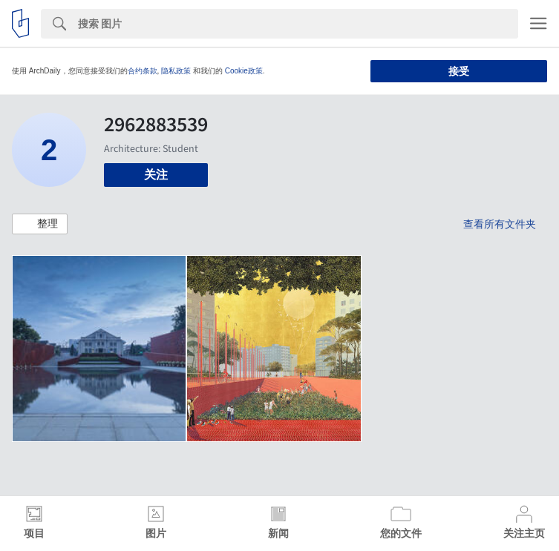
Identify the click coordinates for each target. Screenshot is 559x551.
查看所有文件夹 (499, 224)
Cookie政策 (244, 71)
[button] (40, 224)
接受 (458, 71)
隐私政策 (176, 71)
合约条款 (142, 71)
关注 (156, 174)
